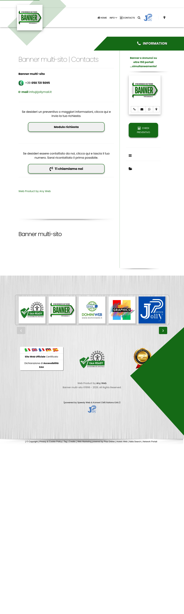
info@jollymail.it (35, 92)
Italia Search (135, 441)
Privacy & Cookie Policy (50, 441)
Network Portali (150, 441)
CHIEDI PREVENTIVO (143, 130)
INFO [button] (113, 16)
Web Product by (29, 191)
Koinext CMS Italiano (103, 402)
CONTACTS (127, 16)
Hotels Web (121, 441)
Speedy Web (83, 402)
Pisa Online (109, 441)
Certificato (41, 356)
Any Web (45, 191)
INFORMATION (152, 43)
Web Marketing (84, 441)
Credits (72, 441)
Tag (65, 441)
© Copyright (32, 441)
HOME (102, 16)
